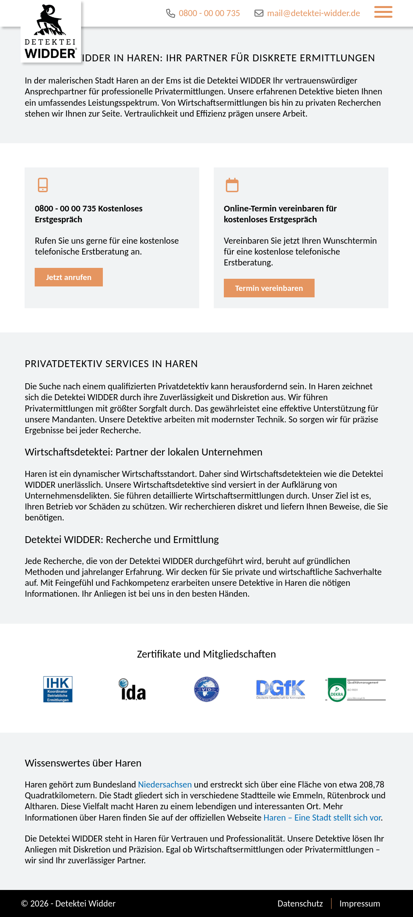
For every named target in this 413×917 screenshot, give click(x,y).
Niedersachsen (165, 784)
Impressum (360, 903)
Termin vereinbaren (269, 288)
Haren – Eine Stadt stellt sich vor (322, 817)
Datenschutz (300, 903)
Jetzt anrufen (68, 277)
